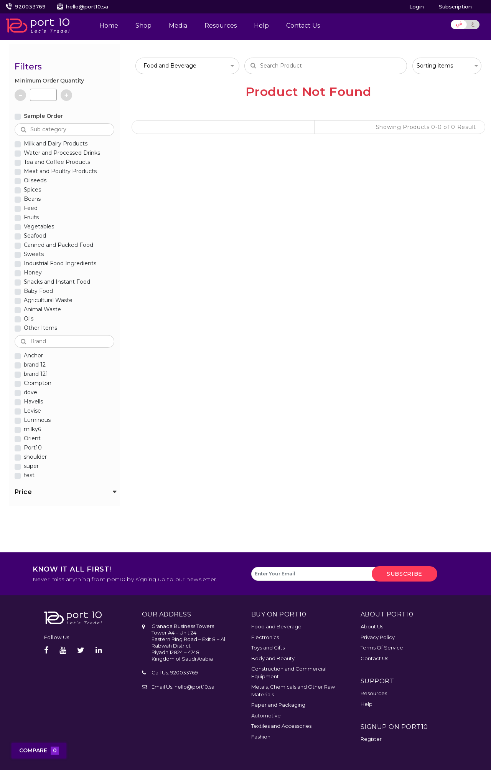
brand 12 (35, 364)
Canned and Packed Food (58, 244)
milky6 (32, 429)
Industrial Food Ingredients (60, 263)
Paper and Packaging (278, 705)
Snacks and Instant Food (57, 281)
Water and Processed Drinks (62, 152)
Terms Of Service (382, 647)
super (31, 466)
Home (108, 25)
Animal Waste (42, 309)
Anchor (33, 355)
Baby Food (38, 291)
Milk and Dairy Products (55, 143)
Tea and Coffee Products (57, 162)
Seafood (35, 235)
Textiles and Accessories (281, 726)
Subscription (454, 6)
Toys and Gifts (268, 647)
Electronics (265, 637)
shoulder (35, 456)
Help (261, 25)
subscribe (404, 573)
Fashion (260, 737)
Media (178, 25)
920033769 (31, 6)
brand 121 (36, 373)
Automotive (266, 715)
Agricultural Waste (48, 300)
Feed (31, 208)
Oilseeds (35, 180)
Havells (33, 401)
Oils (28, 318)
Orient (32, 438)
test (29, 475)
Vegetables (39, 226)
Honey (33, 272)
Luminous (37, 419)
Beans (32, 198)
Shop (143, 25)
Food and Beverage (276, 626)
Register (371, 739)
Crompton (37, 383)
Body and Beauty (273, 658)
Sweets (34, 254)
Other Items (40, 327)
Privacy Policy (378, 637)
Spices (32, 189)
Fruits (31, 217)
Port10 (33, 447)
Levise (32, 410)
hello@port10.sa (89, 6)
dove (30, 392)
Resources (220, 25)
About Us (372, 626)
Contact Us (303, 25)
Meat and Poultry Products (60, 171)
